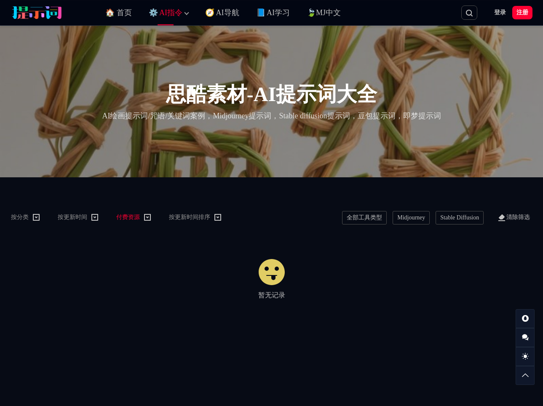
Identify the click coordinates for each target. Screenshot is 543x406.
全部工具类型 (364, 217)
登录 (500, 12)
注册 (522, 12)
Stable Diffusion (459, 217)
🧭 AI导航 (222, 12)
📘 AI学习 (273, 12)
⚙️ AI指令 (166, 12)
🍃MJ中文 (324, 12)
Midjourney (411, 217)
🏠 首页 (118, 12)
